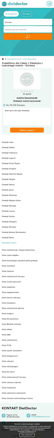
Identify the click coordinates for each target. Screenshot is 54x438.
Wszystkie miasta (9, 242)
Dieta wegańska (8, 287)
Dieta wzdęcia (7, 313)
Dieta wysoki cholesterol (12, 350)
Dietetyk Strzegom (9, 221)
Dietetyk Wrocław (9, 227)
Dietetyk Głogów (8, 179)
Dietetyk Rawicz (8, 184)
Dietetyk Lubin (8, 142)
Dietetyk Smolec (8, 216)
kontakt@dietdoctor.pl (40, 416)
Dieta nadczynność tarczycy (13, 276)
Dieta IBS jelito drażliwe (11, 324)
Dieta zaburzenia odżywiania (14, 393)
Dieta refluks (7, 329)
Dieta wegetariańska (10, 292)
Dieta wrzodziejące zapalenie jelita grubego (20, 260)
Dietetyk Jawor (8, 190)
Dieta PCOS (6, 345)
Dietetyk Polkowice (9, 152)
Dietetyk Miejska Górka (11, 200)
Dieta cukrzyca (8, 361)
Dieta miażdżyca (8, 303)
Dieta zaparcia (8, 271)
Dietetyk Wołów (8, 147)
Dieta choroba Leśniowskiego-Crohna (17, 398)
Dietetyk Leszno (8, 211)
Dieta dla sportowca (10, 318)
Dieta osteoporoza (9, 340)
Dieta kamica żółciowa (11, 297)
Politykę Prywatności (27, 431)
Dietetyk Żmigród (9, 168)
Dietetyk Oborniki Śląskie (12, 174)
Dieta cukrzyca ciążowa (11, 382)
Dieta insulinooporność (11, 281)
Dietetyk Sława (8, 237)
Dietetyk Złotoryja (9, 205)
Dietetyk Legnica (9, 158)
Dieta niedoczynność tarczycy (14, 377)
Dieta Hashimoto (9, 387)
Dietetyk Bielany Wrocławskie (14, 232)
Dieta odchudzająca (10, 366)
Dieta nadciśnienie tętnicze (13, 308)
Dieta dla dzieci (8, 371)
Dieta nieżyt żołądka (10, 255)
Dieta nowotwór (8, 266)
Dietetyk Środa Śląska (11, 163)
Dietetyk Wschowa (9, 195)
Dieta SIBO (6, 334)
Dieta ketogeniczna (10, 356)
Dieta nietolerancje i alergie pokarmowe (18, 250)
